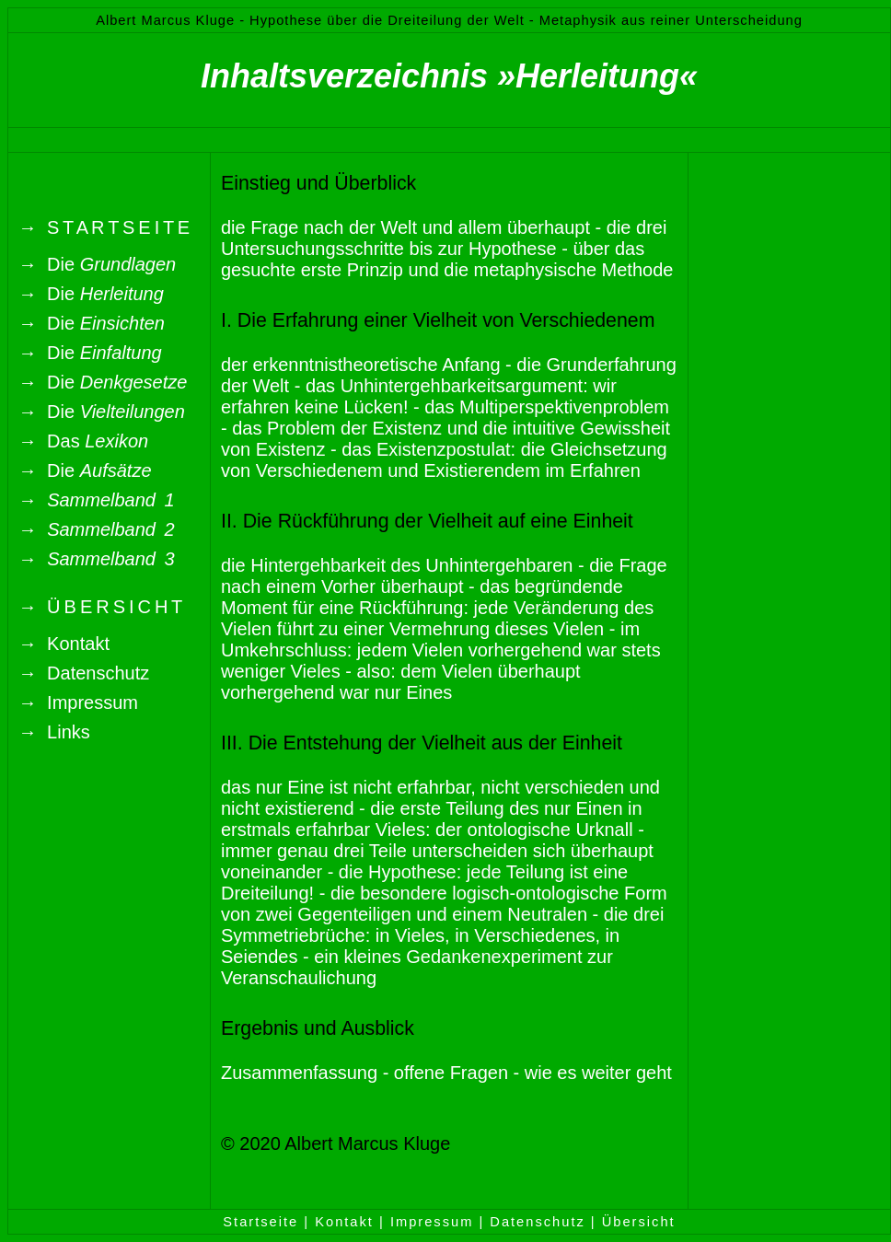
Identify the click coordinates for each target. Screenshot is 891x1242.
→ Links (54, 732)
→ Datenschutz (83, 673)
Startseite (260, 1221)
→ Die (97, 264)
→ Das (83, 441)
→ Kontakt (64, 643)
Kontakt (344, 1221)
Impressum (431, 1221)
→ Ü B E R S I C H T (100, 607)
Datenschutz (537, 1221)
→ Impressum (78, 702)
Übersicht (639, 1221)
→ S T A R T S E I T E (104, 227)
